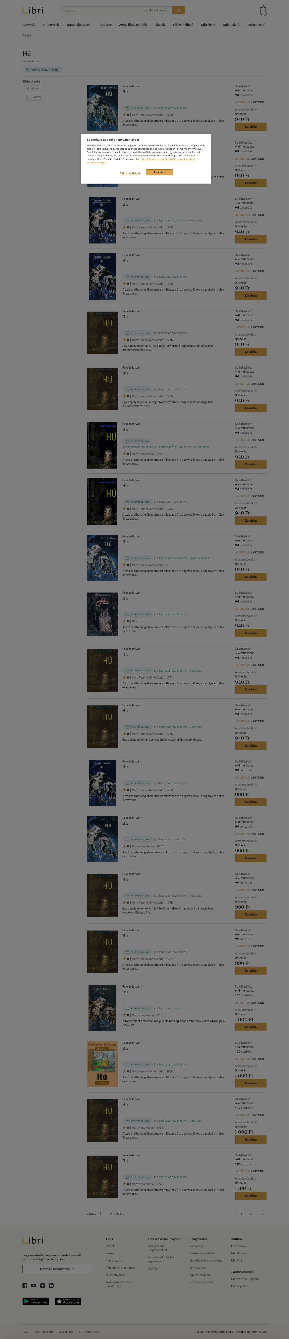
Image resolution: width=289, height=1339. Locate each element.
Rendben (159, 172)
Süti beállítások (130, 173)
